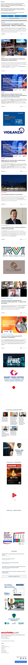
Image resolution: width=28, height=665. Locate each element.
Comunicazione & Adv (5, 646)
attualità (3, 22)
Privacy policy (3, 650)
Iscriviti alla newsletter (14, 576)
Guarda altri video (17, 510)
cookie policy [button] (8, 6)
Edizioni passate (17, 462)
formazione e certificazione (7, 298)
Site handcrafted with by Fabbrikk (7, 640)
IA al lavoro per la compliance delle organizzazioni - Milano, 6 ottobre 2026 (13, 24)
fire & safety (3, 192)
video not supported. (14, 398)
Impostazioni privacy (5, 652)
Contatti (2, 649)
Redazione (3, 647)
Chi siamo (3, 645)
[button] (26, 1)
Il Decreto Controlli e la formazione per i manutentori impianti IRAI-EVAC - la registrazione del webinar (13, 302)
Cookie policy (3, 651)
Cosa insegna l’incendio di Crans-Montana (12, 194)
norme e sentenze (5, 225)
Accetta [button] (20, 15)
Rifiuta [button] (7, 15)
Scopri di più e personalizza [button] (14, 18)
